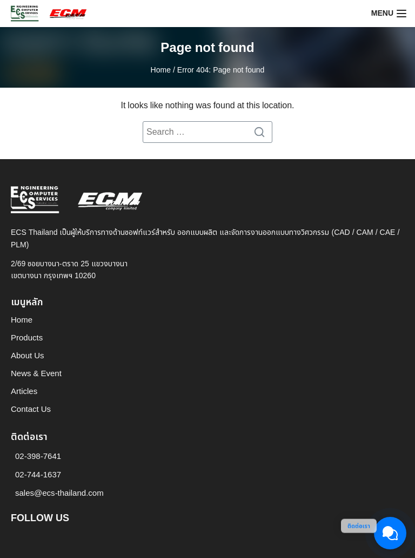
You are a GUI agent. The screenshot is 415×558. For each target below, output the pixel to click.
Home (161, 70)
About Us (27, 356)
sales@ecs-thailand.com (59, 493)
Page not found (207, 48)
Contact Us (31, 409)
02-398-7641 (38, 456)
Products (27, 338)
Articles (24, 391)
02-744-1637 (38, 475)
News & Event (36, 373)
